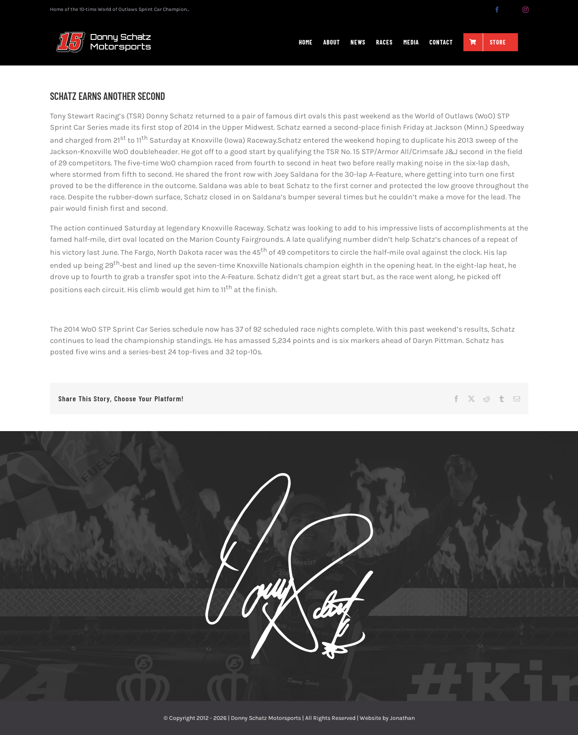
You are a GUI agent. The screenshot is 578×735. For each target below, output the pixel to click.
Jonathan (402, 718)
